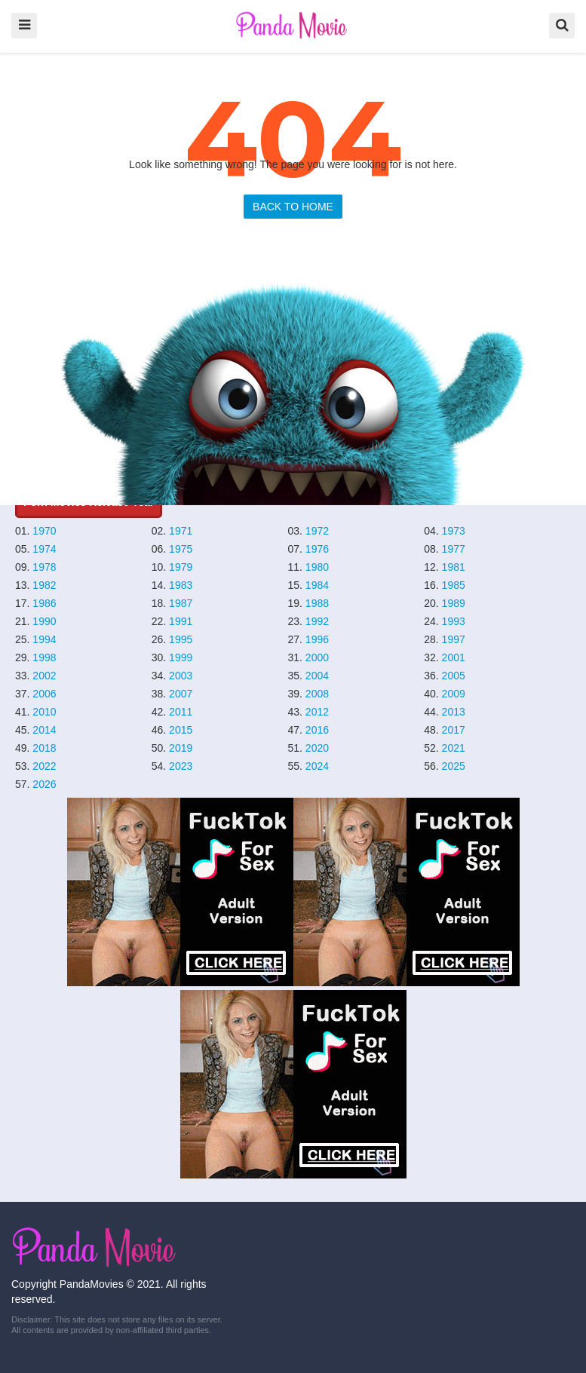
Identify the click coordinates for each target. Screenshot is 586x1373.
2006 (44, 694)
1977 (453, 549)
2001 (453, 657)
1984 (317, 585)
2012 (317, 712)
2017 (453, 730)
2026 (44, 784)
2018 (44, 748)
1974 (44, 549)
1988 (317, 603)
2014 (44, 730)
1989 (453, 603)
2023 (180, 766)
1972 (317, 531)
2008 (317, 694)
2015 (180, 730)
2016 (317, 730)
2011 (180, 712)
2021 (453, 748)
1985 (453, 585)
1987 (180, 603)
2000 (317, 657)
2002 (44, 676)
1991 (180, 621)
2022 (44, 766)
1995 (180, 639)
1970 (44, 531)
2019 (180, 748)
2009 (453, 694)
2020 (317, 748)
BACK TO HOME (293, 207)
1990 (44, 621)
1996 (317, 639)
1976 (317, 549)
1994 (44, 639)
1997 (453, 639)
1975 (180, 549)
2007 (180, 694)
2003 (180, 676)
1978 (44, 567)
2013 (453, 712)
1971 (180, 531)
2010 (44, 712)
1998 (44, 657)
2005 (453, 676)
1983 (180, 585)
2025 (453, 766)
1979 (180, 567)
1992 (317, 621)
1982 (44, 585)
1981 (453, 567)
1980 (317, 567)
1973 (453, 531)
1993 (453, 621)
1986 (44, 603)
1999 (180, 657)
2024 (317, 766)
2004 (317, 676)
